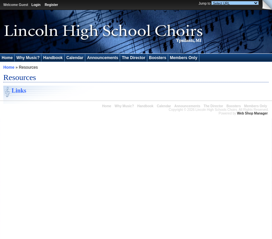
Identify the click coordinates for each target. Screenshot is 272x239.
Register (51, 5)
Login (36, 5)
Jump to (205, 3)
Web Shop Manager (252, 113)
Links (19, 90)
